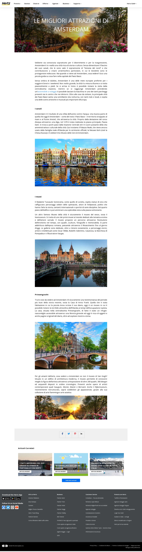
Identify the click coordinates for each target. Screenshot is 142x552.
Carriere (30, 506)
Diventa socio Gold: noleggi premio (124, 510)
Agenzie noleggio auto (120, 503)
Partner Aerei (61, 499)
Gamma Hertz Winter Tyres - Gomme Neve (98, 529)
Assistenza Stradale (91, 518)
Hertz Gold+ (132, 4)
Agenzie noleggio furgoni (121, 506)
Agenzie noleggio (91, 510)
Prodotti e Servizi (91, 521)
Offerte (46, 4)
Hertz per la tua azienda (121, 525)
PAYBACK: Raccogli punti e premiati (67, 521)
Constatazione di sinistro (93, 514)
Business (66, 4)
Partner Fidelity (61, 514)
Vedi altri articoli (71, 481)
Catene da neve (90, 525)
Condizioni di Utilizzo (105, 546)
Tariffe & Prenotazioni (120, 499)
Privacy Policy (94, 546)
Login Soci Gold (118, 514)
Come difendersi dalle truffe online (38, 521)
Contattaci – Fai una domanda (94, 499)
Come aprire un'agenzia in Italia (66, 525)
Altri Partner (60, 518)
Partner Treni (61, 503)
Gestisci (27, 4)
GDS (58, 536)
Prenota (17, 4)
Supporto (78, 4)
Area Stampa (32, 503)
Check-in (36, 4)
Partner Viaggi (61, 510)
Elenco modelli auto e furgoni (122, 521)
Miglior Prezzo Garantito (35, 510)
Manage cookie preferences (133, 548)
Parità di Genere (33, 518)
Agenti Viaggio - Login (63, 533)
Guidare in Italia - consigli (121, 518)
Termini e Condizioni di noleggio (121, 546)
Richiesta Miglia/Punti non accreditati (96, 506)
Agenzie (55, 4)
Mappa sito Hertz (135, 546)
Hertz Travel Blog (33, 514)
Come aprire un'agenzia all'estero (67, 529)
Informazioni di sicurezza (93, 533)
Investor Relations (33, 499)
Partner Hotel (61, 506)
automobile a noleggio (47, 91)
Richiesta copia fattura (92, 503)
